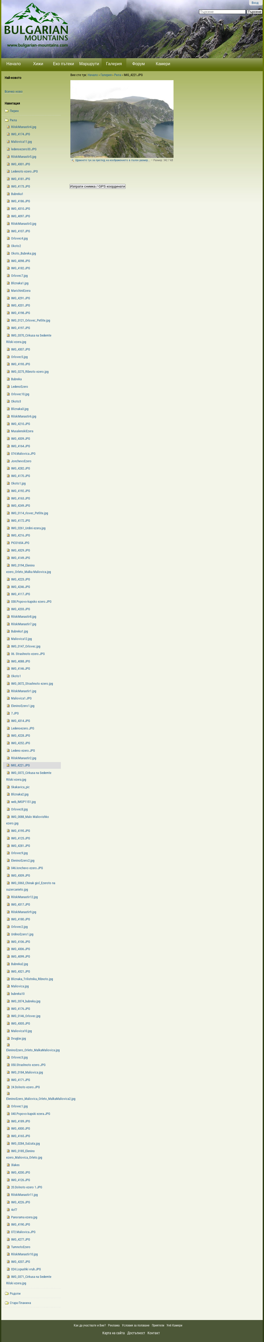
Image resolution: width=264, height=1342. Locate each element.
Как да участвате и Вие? (90, 1325)
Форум (138, 64)
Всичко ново (14, 91)
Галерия (114, 64)
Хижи (38, 64)
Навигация (12, 103)
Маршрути (89, 64)
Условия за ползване (136, 1325)
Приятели (158, 1325)
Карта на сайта (113, 1333)
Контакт (153, 1333)
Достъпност (136, 1333)
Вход (255, 3)
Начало (13, 64)
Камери (163, 64)
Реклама (114, 1325)
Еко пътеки (63, 64)
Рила (117, 75)
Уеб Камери (175, 1325)
